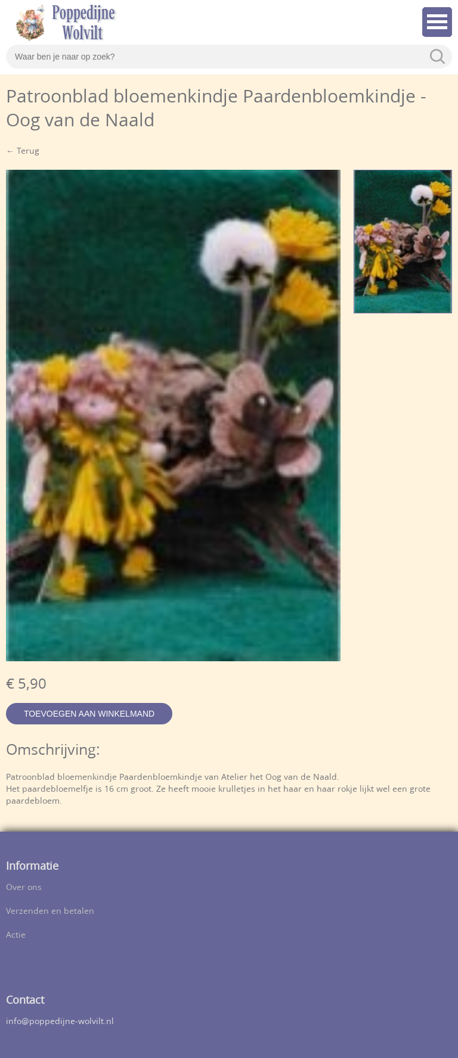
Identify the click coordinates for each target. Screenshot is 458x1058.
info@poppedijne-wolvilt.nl (60, 1021)
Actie (16, 935)
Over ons (24, 887)
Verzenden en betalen (50, 911)
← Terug (22, 151)
